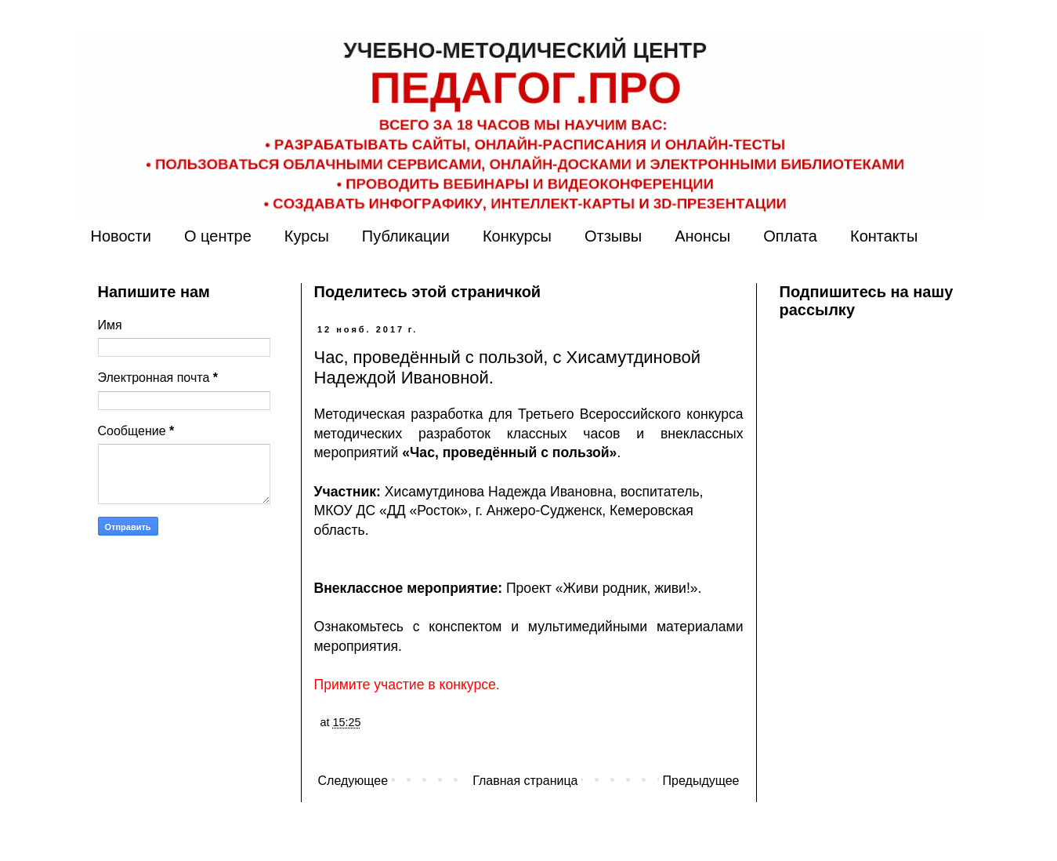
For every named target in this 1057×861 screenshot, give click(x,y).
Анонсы (702, 236)
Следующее (353, 780)
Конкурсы (517, 236)
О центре (218, 236)
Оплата (790, 236)
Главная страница (524, 780)
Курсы (306, 236)
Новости (121, 236)
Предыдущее (701, 780)
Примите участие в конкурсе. (407, 684)
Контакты (884, 236)
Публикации (406, 236)
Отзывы (613, 236)
